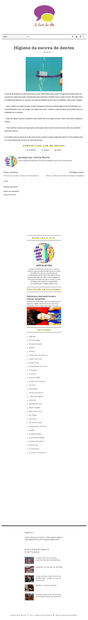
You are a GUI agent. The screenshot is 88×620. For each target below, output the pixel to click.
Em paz (32, 385)
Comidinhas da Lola (38, 366)
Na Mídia (33, 415)
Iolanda (32, 400)
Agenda (32, 336)
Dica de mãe (34, 378)
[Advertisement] (44, 471)
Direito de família (37, 381)
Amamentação (35, 344)
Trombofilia (34, 449)
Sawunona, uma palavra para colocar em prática (41, 297)
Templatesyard (43, 615)
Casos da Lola (35, 359)
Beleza (32, 351)
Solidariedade (35, 434)
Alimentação (34, 340)
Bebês (32, 348)
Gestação (33, 389)
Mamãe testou (35, 404)
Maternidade (34, 408)
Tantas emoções (36, 441)
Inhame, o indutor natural (46, 585)
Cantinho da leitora (38, 355)
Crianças (33, 370)
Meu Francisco (35, 411)
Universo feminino (37, 453)
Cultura (32, 374)
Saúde (39, 52)
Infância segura (36, 396)
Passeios (33, 419)
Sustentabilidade (36, 438)
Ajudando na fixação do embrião (49, 567)
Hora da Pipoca (36, 393)
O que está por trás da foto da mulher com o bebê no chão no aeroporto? (48, 578)
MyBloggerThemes (67, 615)
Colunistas (34, 363)
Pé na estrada (35, 423)
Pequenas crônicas (38, 426)
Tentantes (33, 445)
